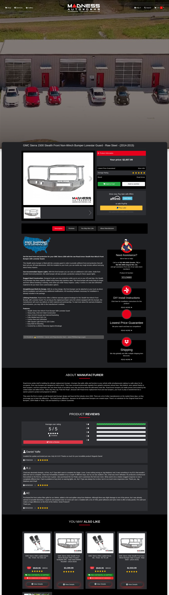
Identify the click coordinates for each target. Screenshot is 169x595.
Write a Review (53, 442)
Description (58, 228)
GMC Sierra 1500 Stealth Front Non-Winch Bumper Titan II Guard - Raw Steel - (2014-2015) (132, 557)
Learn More (127, 198)
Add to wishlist (133, 184)
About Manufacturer (107, 228)
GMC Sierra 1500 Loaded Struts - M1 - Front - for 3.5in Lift (37, 556)
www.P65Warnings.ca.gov (77, 337)
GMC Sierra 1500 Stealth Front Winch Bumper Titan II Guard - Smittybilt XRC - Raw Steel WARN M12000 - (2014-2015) (69, 558)
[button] (90, 178)
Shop (8, 8)
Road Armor (141, 177)
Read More (126, 330)
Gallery (29, 8)
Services (18, 8)
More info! (141, 168)
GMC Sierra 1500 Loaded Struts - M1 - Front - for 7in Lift (100, 556)
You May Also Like (88, 228)
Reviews (72, 228)
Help (137, 8)
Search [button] (147, 8)
